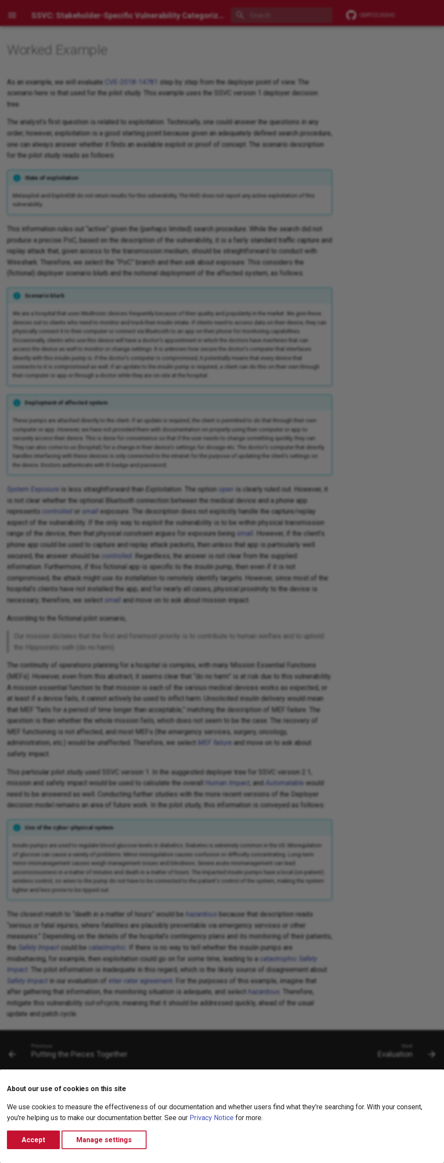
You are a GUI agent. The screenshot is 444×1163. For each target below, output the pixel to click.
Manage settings (104, 1140)
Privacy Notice (211, 1118)
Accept (33, 1140)
